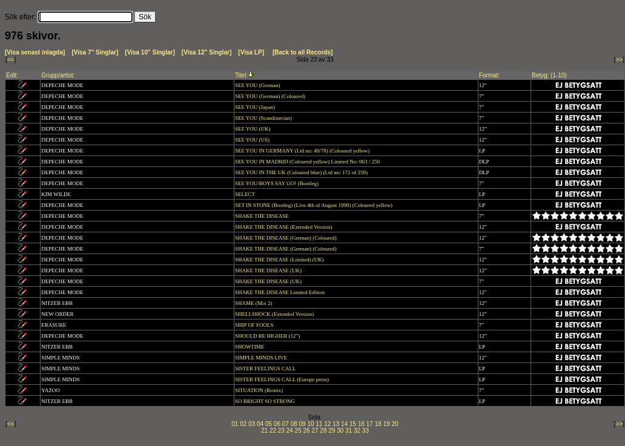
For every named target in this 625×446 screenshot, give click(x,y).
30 (340, 430)
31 (348, 430)
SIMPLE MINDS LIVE (261, 358)
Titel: (241, 75)
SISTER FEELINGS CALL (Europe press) (282, 379)
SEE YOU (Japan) (255, 107)
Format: (489, 75)
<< (11, 59)
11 (319, 424)
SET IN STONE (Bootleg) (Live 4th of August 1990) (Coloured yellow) (314, 205)
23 (281, 430)
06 (277, 424)
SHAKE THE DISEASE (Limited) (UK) (280, 260)
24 (289, 430)
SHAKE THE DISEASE (262, 216)
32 (357, 430)
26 (306, 430)
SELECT (245, 194)
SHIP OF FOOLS (255, 325)
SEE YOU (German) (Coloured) (271, 96)
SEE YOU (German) (258, 85)
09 (302, 424)
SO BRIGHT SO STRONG (265, 401)
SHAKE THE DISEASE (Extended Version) (284, 227)
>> (619, 59)
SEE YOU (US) (253, 140)
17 (369, 424)
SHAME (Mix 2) (254, 303)
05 (268, 424)
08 (294, 424)
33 (365, 430)
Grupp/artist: (57, 75)
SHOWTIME (250, 347)
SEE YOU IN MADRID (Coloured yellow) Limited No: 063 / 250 (308, 162)
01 (234, 424)
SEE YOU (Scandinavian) (264, 118)
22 (273, 430)
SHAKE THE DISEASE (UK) (269, 270)
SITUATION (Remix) (260, 390)
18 (378, 424)
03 (251, 424)
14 (344, 424)
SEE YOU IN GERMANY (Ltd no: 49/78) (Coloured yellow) (303, 151)
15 (352, 424)
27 (314, 430)
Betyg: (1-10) (549, 75)
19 (386, 424)
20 (395, 424)
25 (298, 430)
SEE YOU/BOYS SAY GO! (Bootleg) (277, 183)
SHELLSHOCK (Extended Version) (275, 314)
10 (310, 424)
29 (331, 430)
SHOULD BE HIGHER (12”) (268, 336)
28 (323, 430)
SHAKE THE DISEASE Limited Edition (280, 292)
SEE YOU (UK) (253, 129)
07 (285, 424)
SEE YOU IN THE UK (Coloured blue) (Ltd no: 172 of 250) (302, 172)
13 (335, 424)
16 (361, 424)
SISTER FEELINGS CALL (266, 369)
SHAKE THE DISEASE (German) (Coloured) (286, 238)
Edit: (12, 75)
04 (260, 424)
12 (327, 424)
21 (264, 430)
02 (243, 424)
